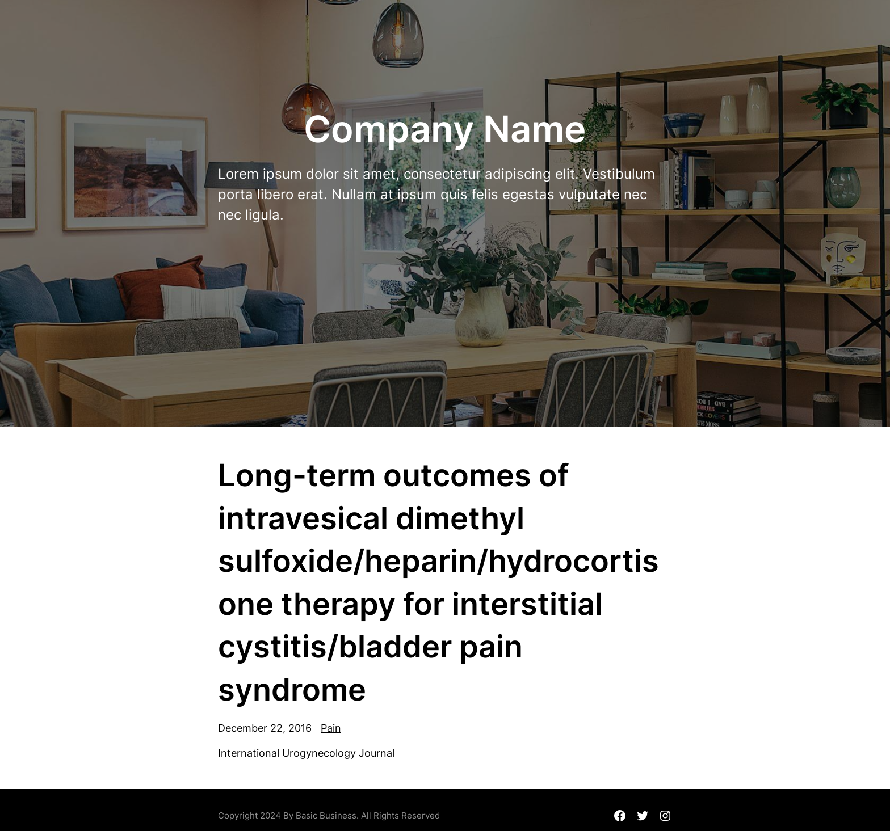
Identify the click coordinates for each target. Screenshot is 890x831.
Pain (331, 728)
